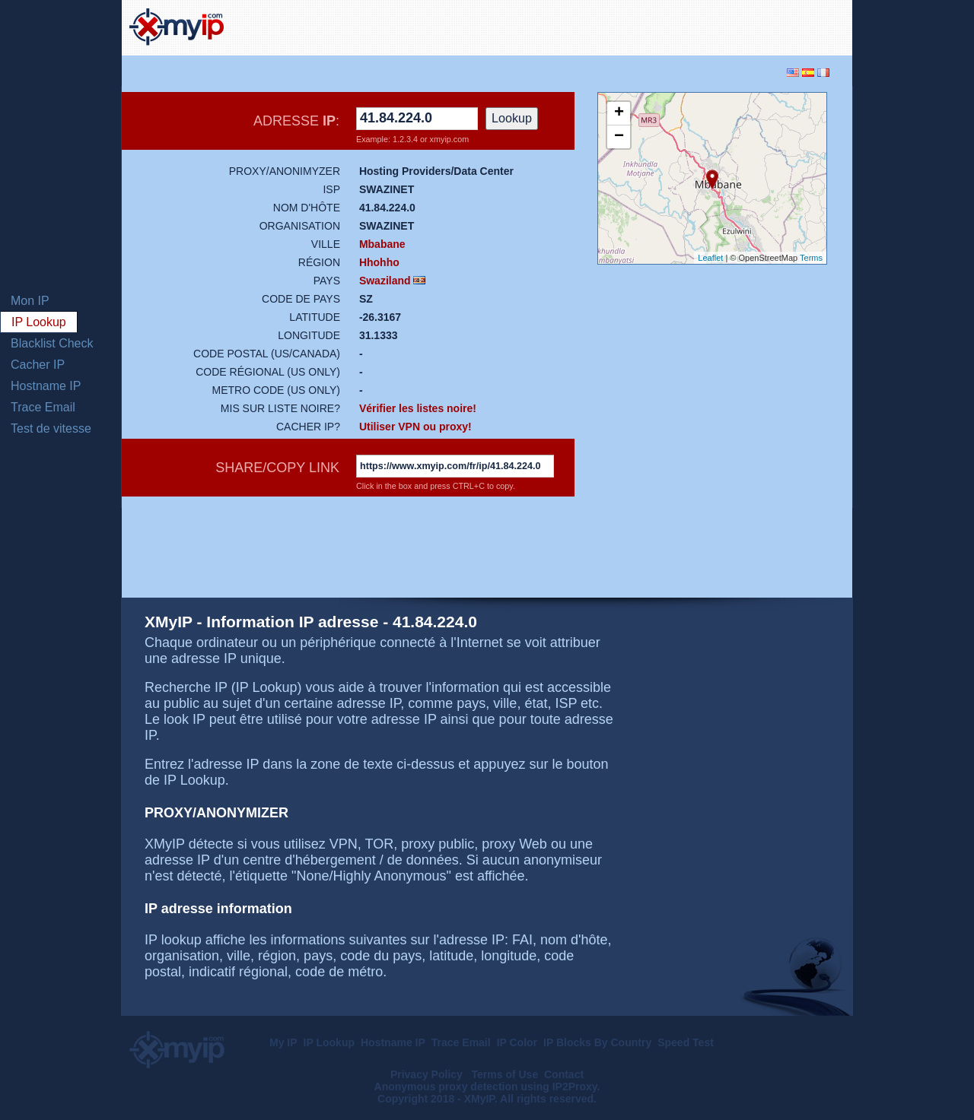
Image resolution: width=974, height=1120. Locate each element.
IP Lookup (38, 322)
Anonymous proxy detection (446, 1086)
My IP (283, 1042)
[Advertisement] (667, 26)
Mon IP (30, 300)
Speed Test (685, 1042)
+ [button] (619, 113)
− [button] (619, 136)
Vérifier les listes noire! (417, 408)
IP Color (517, 1042)
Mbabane (382, 244)
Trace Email (43, 407)
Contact (564, 1074)
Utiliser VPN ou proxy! (415, 426)
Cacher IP (38, 364)
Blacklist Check (52, 343)
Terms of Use (505, 1074)
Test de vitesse (51, 428)
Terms (811, 257)
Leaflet (710, 257)
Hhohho (379, 262)
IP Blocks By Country (597, 1042)
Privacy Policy (428, 1074)
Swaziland (385, 280)
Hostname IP (46, 385)
